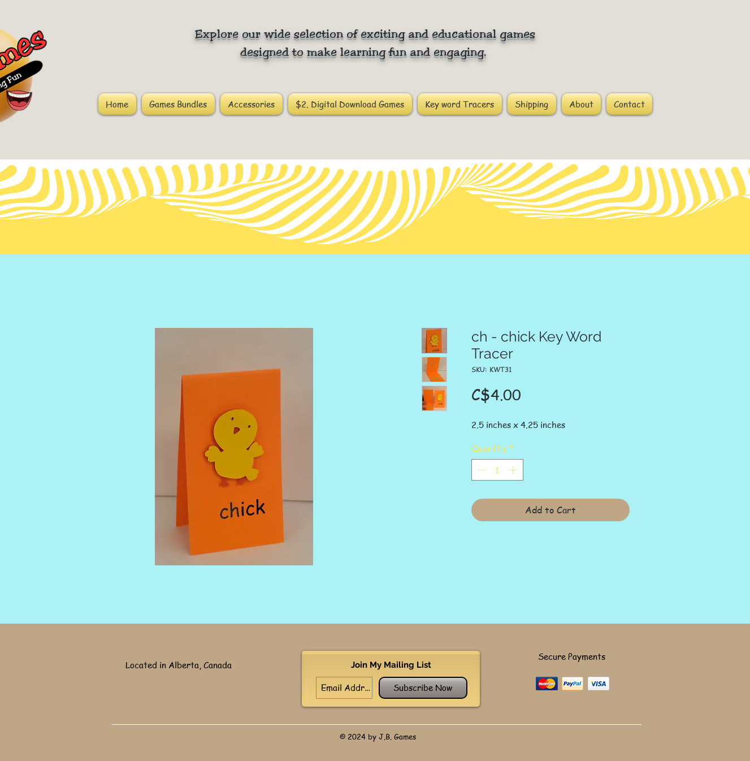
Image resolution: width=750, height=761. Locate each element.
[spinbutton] (497, 470)
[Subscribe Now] (423, 688)
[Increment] (514, 470)
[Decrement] (480, 470)
